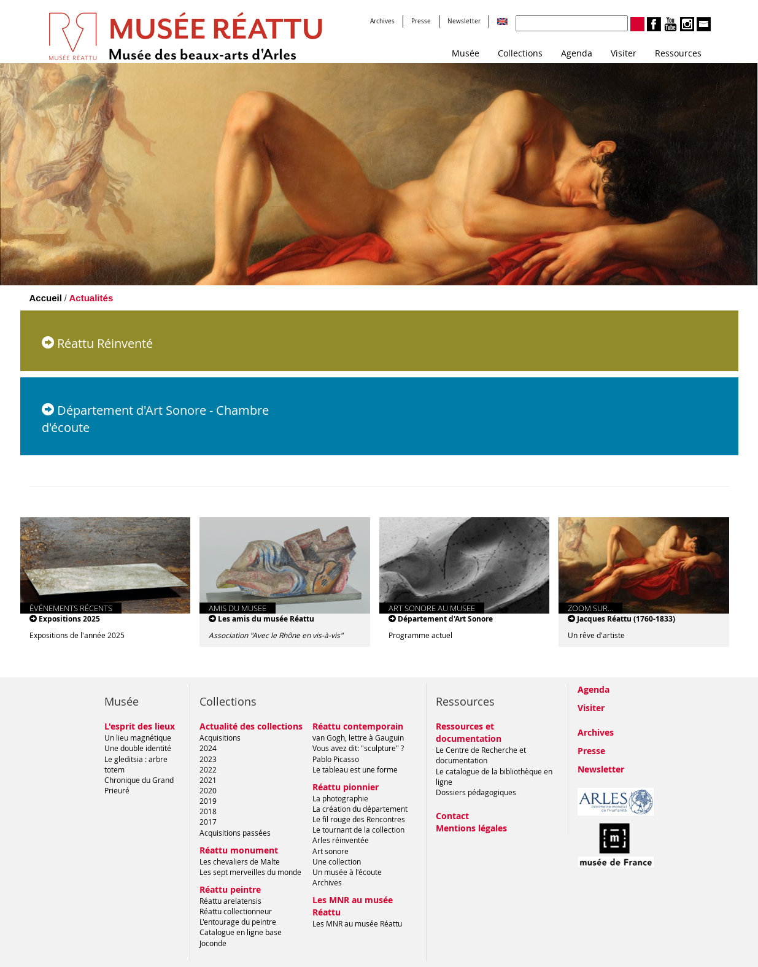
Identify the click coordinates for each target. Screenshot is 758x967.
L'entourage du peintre (237, 922)
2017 (208, 821)
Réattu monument (238, 850)
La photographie (340, 798)
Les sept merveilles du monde (250, 872)
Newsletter (464, 21)
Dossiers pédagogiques (476, 792)
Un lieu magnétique (137, 737)
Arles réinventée (340, 840)
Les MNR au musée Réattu (357, 923)
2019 (208, 801)
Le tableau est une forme (355, 769)
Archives (382, 21)
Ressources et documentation (468, 732)
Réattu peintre (230, 889)
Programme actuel (420, 635)
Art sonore (330, 851)
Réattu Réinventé (97, 343)
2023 (208, 759)
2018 (208, 811)
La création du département (360, 809)
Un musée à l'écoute (347, 872)
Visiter (623, 53)
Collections (520, 53)
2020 (208, 790)
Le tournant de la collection (358, 829)
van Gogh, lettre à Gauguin (358, 737)
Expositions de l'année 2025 (77, 635)
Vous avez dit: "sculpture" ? (358, 748)
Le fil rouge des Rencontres (358, 819)
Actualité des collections (251, 726)
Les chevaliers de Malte (239, 861)
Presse (421, 21)
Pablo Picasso (335, 759)
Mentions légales (471, 828)
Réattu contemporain (357, 726)
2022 (208, 769)
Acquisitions (220, 737)
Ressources (678, 53)
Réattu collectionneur (235, 911)
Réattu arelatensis (230, 901)
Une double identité (137, 748)
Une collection (336, 861)
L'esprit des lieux (139, 726)
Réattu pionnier (345, 787)
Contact (452, 816)
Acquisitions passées (235, 833)
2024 (208, 748)
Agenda (576, 53)
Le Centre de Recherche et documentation (481, 755)
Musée (465, 53)
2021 (208, 780)
